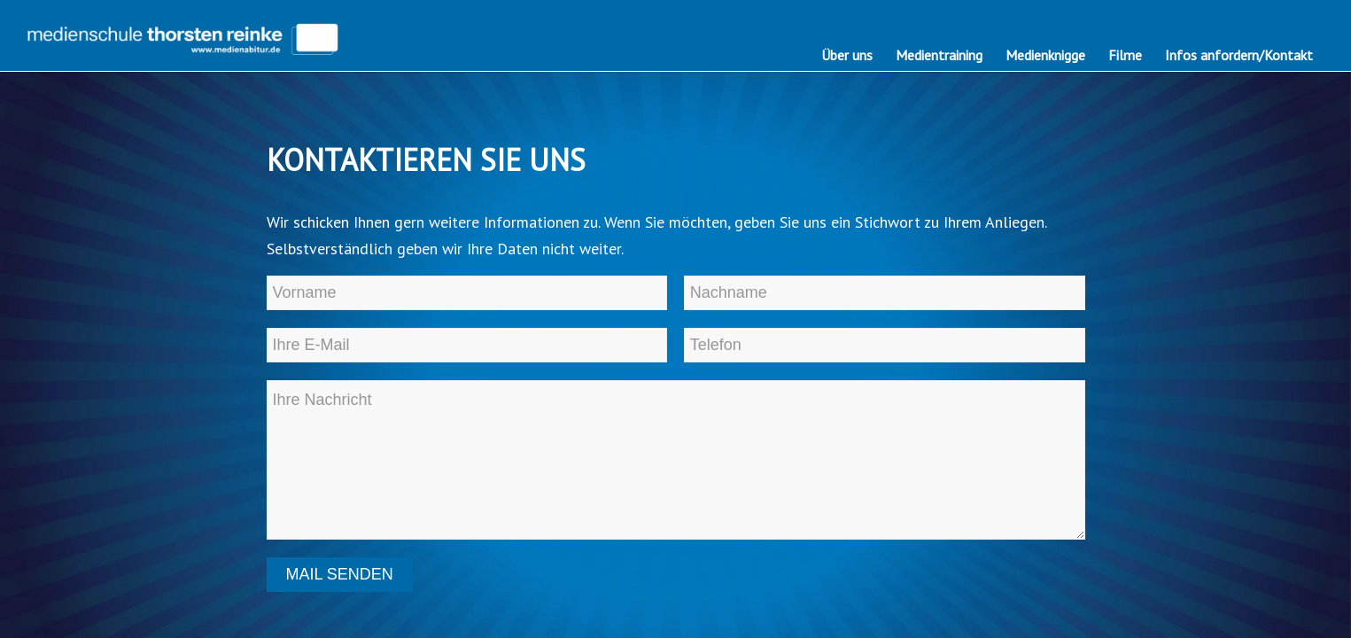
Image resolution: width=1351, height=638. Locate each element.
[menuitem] (847, 54)
